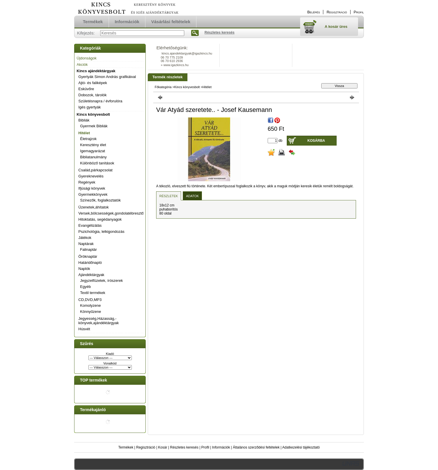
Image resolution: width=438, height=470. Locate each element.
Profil (205, 447)
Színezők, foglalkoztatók (100, 200)
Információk (221, 447)
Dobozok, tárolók (93, 95)
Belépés (313, 12)
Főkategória (163, 87)
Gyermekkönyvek (93, 194)
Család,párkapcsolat (96, 170)
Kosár (162, 447)
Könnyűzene (90, 311)
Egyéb (85, 286)
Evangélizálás (90, 225)
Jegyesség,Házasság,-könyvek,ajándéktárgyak (99, 320)
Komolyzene (90, 305)
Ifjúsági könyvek (92, 188)
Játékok (85, 237)
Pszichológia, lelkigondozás (102, 231)
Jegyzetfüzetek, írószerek (101, 280)
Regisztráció (145, 447)
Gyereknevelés (91, 176)
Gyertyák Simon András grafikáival (107, 77)
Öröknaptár (88, 256)
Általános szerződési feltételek (256, 447)
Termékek (125, 447)
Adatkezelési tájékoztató (301, 447)
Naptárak (86, 244)
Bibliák (84, 120)
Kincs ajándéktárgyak (96, 71)
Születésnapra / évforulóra (101, 101)
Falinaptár (88, 249)
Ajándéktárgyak (92, 275)
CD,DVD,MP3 (90, 299)
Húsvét (84, 329)
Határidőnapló (90, 262)
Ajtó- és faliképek (93, 83)
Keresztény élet (93, 145)
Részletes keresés (184, 447)
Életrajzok (88, 139)
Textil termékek (92, 293)
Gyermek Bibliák (94, 126)
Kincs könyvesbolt (93, 114)
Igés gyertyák (90, 107)
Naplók (84, 268)
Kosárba (316, 141)
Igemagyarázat (92, 151)
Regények (87, 182)
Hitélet (84, 133)
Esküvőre (86, 89)
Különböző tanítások (97, 163)
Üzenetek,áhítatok (94, 207)
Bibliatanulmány (93, 157)
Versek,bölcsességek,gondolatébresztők (112, 213)
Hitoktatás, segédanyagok (100, 219)
